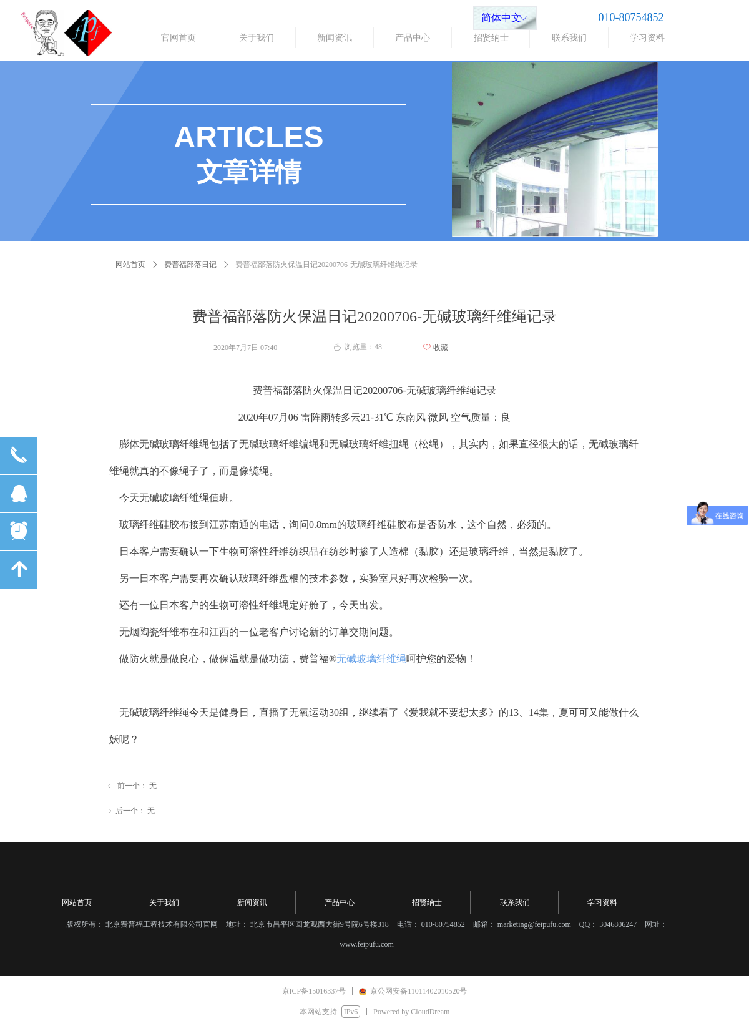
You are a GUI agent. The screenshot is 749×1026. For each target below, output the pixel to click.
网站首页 (130, 264)
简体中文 (501, 17)
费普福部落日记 (190, 264)
